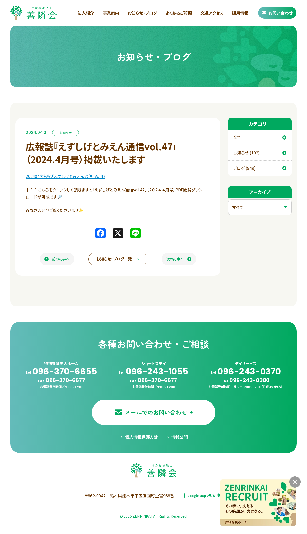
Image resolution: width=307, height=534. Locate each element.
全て (260, 137)
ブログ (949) (260, 168)
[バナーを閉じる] (295, 482)
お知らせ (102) (260, 153)
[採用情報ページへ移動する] (258, 502)
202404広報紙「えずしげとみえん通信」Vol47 (65, 176)
